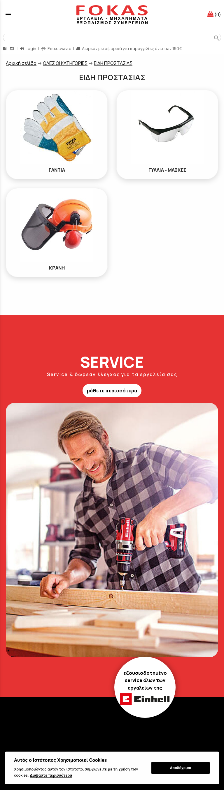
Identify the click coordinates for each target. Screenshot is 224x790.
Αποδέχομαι (180, 768)
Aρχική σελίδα (21, 63)
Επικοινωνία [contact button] (56, 48)
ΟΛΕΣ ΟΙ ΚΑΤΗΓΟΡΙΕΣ (65, 63)
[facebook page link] (5, 48)
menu (8, 14)
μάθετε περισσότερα (112, 390)
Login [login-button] (28, 48)
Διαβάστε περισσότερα (51, 775)
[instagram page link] (12, 48)
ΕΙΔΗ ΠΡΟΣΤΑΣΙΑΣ (113, 63)
